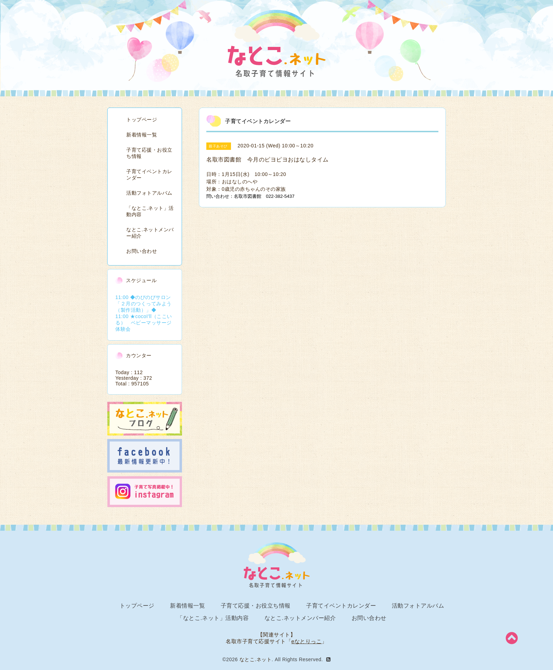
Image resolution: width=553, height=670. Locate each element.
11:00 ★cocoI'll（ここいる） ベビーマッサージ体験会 (143, 322)
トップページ (141, 119)
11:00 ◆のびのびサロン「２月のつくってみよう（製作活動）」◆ (143, 303)
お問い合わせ (141, 251)
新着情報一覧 (141, 135)
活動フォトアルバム (149, 193)
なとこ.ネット (255, 659)
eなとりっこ (306, 641)
